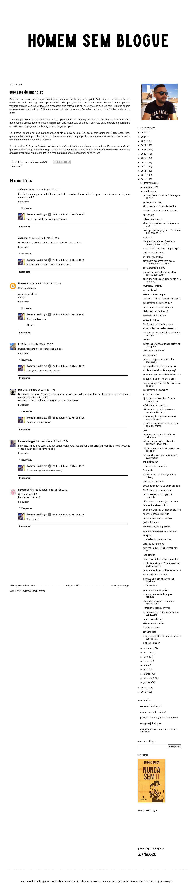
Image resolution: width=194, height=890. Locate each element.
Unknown (23, 283)
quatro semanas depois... (155, 590)
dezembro (149, 183)
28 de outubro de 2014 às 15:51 (68, 466)
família (20, 166)
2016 (144, 171)
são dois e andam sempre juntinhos (161, 559)
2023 (144, 141)
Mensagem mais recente (22, 585)
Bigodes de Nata (26, 490)
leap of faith (149, 555)
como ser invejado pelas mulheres (160, 531)
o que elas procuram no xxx (157, 539)
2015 (144, 175)
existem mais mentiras (154, 623)
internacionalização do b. (156, 505)
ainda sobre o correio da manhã (159, 206)
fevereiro (148, 678)
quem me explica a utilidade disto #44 (162, 374)
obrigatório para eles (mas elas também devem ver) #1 (159, 242)
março (147, 674)
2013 (144, 687)
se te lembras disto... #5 (155, 574)
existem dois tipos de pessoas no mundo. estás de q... (159, 410)
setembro (149, 648)
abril (146, 669)
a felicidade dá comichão (155, 405)
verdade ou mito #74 (153, 481)
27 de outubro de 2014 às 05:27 (37, 344)
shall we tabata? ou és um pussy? (159, 370)
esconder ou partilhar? (154, 315)
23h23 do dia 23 (151, 320)
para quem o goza (152, 202)
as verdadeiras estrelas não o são (160, 328)
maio (146, 665)
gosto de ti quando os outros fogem (161, 486)
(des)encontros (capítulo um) (157, 490)
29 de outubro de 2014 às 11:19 (68, 514)
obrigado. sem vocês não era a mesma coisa (158, 602)
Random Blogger (26, 441)
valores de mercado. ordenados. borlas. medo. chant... (159, 442)
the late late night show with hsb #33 (161, 298)
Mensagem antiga (120, 585)
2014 (144, 179)
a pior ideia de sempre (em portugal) (161, 248)
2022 (144, 145)
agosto (147, 652)
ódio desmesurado (152, 219)
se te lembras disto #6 (154, 268)
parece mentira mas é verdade (158, 307)
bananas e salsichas (153, 619)
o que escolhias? (151, 643)
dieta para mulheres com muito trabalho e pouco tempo (159, 262)
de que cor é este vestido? (153, 712)
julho (146, 657)
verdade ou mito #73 (153, 544)
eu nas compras (151, 394)
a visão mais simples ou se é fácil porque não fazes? (159, 273)
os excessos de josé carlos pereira (160, 210)
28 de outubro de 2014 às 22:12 (52, 490)
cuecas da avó (150, 290)
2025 (144, 132)
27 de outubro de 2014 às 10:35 (68, 214)
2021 (144, 149)
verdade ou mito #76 (153, 252)
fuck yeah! (148, 470)
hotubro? (147, 339)
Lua (20, 390)
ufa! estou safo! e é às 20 (155, 311)
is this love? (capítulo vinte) (156, 608)
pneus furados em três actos (157, 518)
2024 (144, 137)
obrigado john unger (150, 723)
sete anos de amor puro (155, 294)
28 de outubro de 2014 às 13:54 (52, 441)
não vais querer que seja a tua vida (160, 501)
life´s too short (150, 585)
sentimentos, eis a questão (156, 526)
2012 (144, 692)
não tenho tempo (151, 627)
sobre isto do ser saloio (155, 466)
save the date (149, 632)
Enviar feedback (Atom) (33, 591)
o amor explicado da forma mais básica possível (159, 417)
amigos (147, 535)
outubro (148, 191)
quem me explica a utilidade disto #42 (162, 570)
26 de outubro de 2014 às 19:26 (45, 238)
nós (145, 430)
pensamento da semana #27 (157, 303)
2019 (144, 158)
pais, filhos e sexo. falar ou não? (159, 379)
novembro (149, 187)
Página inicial (73, 585)
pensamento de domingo (155, 390)
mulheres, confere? (152, 286)
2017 (144, 166)
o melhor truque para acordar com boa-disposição (161, 424)
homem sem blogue (37, 214)
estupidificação (150, 462)
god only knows (151, 522)
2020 (144, 154)
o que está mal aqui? (150, 706)
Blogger (168, 881)
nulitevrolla (148, 215)
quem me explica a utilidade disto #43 (162, 510)
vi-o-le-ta (147, 237)
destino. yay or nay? (153, 257)
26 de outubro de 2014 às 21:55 (45, 283)
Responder (23, 201)
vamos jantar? (150, 355)
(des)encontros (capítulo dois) (158, 324)
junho (147, 661)
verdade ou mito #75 (153, 350)
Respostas (26, 208)
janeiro (147, 682)
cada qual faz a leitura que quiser (159, 366)
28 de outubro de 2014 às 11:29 (68, 418)
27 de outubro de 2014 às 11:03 (39, 390)
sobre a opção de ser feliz (156, 514)
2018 (144, 162)
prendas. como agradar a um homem (159, 717)
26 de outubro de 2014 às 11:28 (45, 189)
